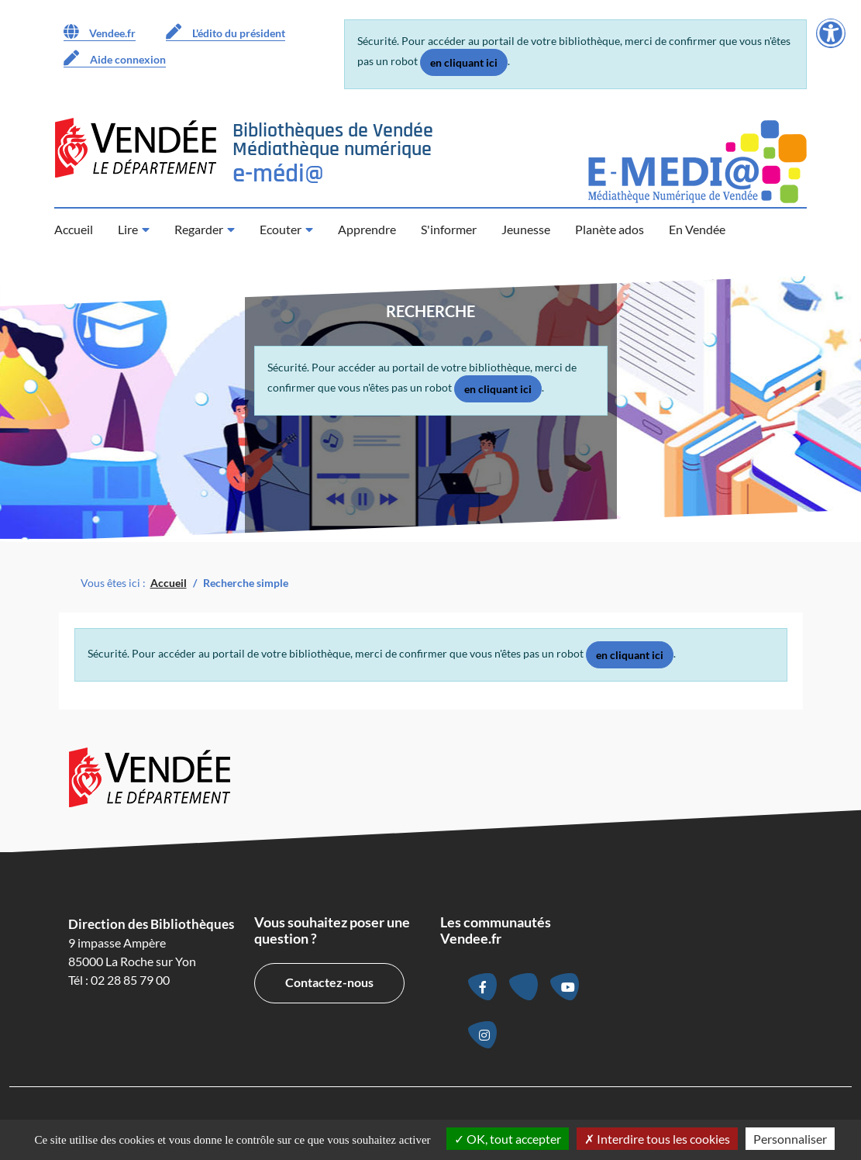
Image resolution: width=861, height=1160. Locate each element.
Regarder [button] (198, 229)
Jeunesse (525, 229)
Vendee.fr (100, 32)
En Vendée (697, 229)
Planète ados (609, 229)
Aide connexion (115, 58)
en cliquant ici (464, 62)
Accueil (73, 229)
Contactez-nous (329, 982)
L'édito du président (225, 32)
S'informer (449, 229)
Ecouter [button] (280, 229)
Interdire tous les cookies (657, 1138)
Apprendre (367, 229)
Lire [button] (128, 229)
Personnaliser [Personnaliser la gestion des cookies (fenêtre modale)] (790, 1138)
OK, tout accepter (507, 1138)
